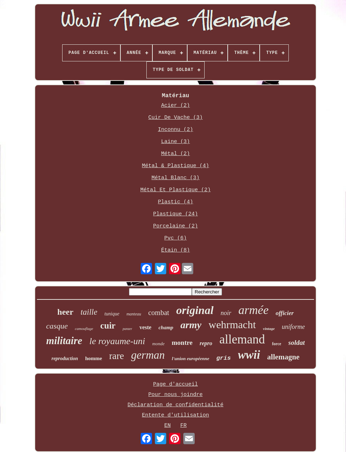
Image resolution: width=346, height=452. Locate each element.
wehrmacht (232, 324)
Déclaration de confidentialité (175, 405)
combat (158, 312)
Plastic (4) (175, 202)
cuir (107, 325)
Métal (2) (175, 154)
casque (57, 325)
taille (89, 312)
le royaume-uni (117, 341)
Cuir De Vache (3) (175, 118)
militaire (64, 340)
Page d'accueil (175, 384)
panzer (127, 329)
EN (167, 426)
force (276, 343)
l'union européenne (190, 358)
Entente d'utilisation (175, 415)
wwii (249, 354)
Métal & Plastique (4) (175, 166)
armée (253, 309)
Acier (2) (175, 106)
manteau (133, 314)
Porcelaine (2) (175, 226)
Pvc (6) (175, 238)
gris (223, 358)
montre (182, 342)
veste (145, 327)
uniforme (293, 326)
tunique (111, 313)
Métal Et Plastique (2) (175, 190)
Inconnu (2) (175, 130)
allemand (242, 339)
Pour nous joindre (175, 395)
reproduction (65, 358)
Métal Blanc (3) (175, 178)
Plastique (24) (175, 214)
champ (165, 327)
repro (206, 343)
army (190, 324)
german (148, 355)
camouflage (84, 328)
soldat (296, 342)
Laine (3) (175, 142)
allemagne (283, 357)
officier (285, 313)
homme (93, 358)
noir (226, 312)
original (194, 310)
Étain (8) (175, 250)
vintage (269, 328)
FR (183, 426)
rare (116, 356)
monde (158, 343)
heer (65, 311)
